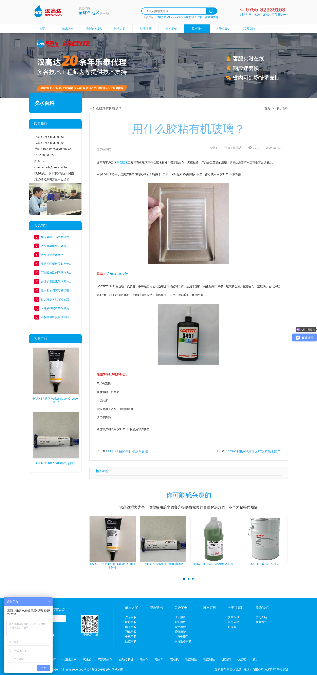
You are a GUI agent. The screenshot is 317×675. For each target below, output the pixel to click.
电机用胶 (130, 636)
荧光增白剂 (105, 659)
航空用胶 (130, 641)
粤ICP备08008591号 (97, 669)
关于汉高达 (223, 28)
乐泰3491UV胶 (117, 274)
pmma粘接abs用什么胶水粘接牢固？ (254, 451)
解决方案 (119, 28)
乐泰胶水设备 (93, 28)
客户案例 (171, 28)
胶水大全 (68, 28)
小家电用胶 (181, 636)
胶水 (255, 659)
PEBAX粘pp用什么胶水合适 (128, 451)
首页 (42, 28)
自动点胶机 (126, 659)
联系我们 (249, 28)
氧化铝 (87, 659)
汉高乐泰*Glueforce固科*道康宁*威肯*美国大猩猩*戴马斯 (187, 17)
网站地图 (117, 669)
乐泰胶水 (122, 162)
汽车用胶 (130, 617)
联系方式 (261, 622)
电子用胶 (130, 627)
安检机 (174, 659)
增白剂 (144, 659)
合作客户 (233, 627)
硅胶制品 (191, 659)
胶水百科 (197, 28)
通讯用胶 (130, 631)
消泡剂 (226, 659)
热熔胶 (241, 659)
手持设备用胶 (182, 641)
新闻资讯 (233, 617)
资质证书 (145, 28)
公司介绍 (261, 617)
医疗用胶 (130, 622)
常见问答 (233, 622)
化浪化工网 (69, 659)
